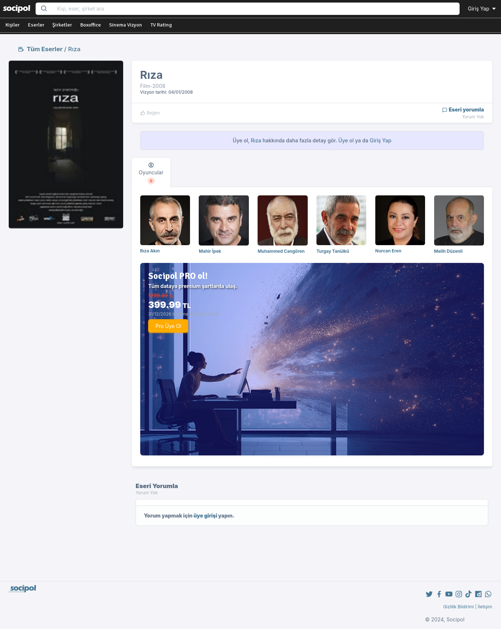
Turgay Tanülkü (332, 251)
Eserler (36, 25)
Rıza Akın (150, 250)
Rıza (74, 49)
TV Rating (161, 25)
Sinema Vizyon (125, 25)
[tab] (151, 172)
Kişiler (12, 25)
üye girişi (205, 515)
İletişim (485, 606)
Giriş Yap (482, 8)
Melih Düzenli (448, 251)
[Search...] (256, 9)
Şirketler (62, 25)
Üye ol (345, 140)
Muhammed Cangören (281, 251)
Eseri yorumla (463, 109)
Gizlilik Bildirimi (458, 606)
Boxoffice (90, 25)
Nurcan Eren (388, 250)
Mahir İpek (210, 251)
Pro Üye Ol (168, 326)
